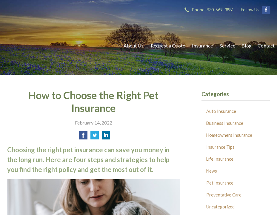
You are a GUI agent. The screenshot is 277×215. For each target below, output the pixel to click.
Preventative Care (223, 194)
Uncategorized (220, 206)
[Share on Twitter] (94, 137)
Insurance (202, 45)
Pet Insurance (219, 182)
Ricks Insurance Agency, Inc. (59, 45)
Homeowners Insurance (229, 135)
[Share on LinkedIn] (106, 137)
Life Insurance (219, 159)
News (211, 170)
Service (227, 45)
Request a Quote (168, 45)
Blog (246, 45)
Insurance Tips (220, 147)
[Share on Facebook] (83, 137)
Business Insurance (224, 123)
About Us (134, 45)
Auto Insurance (221, 111)
